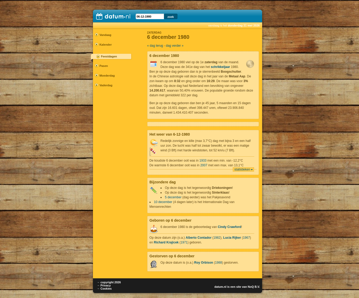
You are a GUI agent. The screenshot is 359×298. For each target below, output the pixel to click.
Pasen (104, 65)
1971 (184, 242)
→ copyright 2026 (109, 282)
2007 (203, 165)
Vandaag (105, 34)
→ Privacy (104, 285)
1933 (203, 160)
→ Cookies (104, 288)
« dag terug (155, 45)
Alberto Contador (199, 238)
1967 (246, 238)
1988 (218, 262)
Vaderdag (106, 85)
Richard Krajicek (166, 242)
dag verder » (174, 45)
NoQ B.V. (254, 286)
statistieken (242, 169)
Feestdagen (109, 56)
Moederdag (107, 75)
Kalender (106, 44)
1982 (216, 238)
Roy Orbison (203, 262)
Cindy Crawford (229, 227)
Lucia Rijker (232, 238)
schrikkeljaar (220, 67)
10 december (163, 202)
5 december (173, 197)
